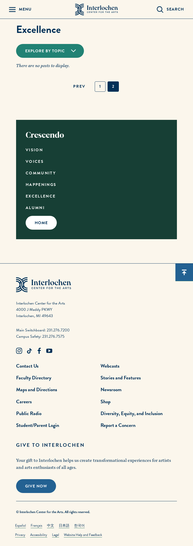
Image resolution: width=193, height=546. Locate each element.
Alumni (35, 208)
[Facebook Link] (39, 351)
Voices (35, 162)
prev (79, 86)
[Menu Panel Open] (20, 9)
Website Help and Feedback (83, 534)
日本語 (64, 525)
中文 (50, 525)
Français (36, 525)
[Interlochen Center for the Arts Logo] (96, 10)
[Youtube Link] (49, 351)
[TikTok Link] (29, 351)
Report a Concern (118, 425)
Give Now (36, 486)
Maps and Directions (36, 389)
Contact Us (27, 366)
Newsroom (111, 389)
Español (20, 525)
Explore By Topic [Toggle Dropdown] (45, 51)
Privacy (20, 534)
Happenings (41, 185)
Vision (34, 150)
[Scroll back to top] (184, 272)
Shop (106, 401)
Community (41, 173)
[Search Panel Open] (170, 9)
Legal (55, 534)
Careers (24, 401)
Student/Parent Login (37, 425)
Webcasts (110, 366)
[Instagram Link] (19, 351)
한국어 (79, 525)
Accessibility (38, 534)
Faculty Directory (33, 377)
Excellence (41, 196)
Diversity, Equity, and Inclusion (132, 413)
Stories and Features (121, 377)
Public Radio (28, 413)
